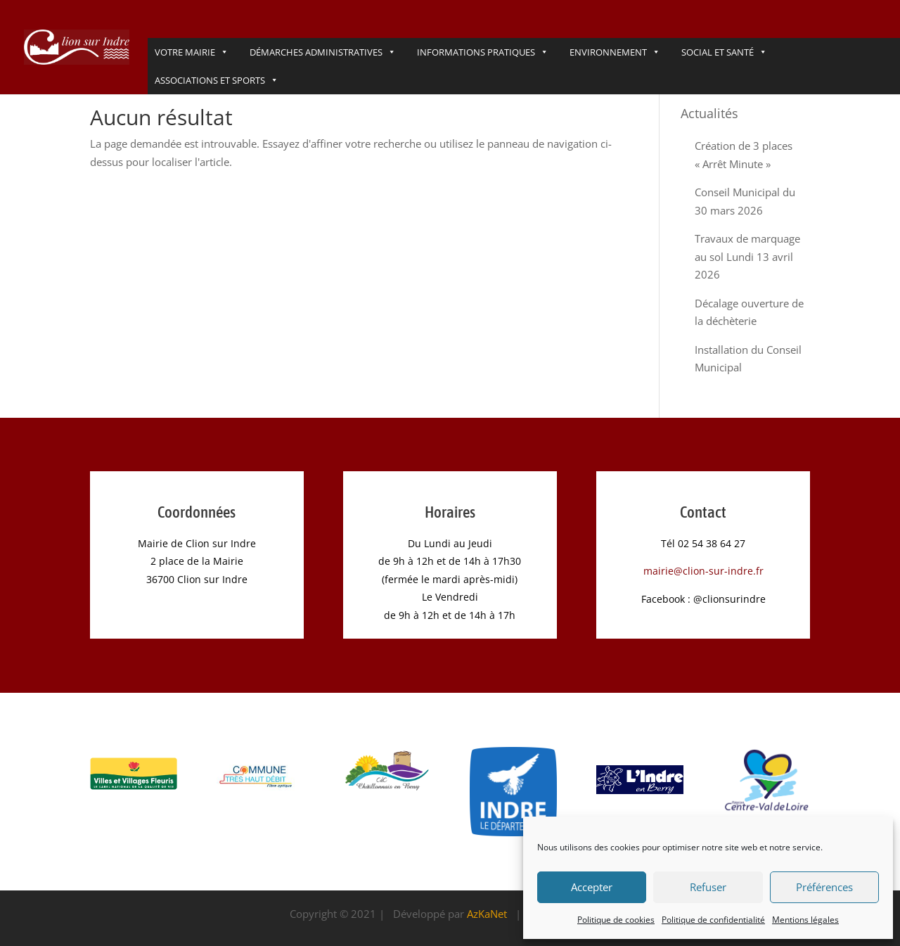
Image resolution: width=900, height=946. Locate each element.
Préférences (824, 887)
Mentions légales (805, 920)
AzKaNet (487, 914)
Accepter (591, 887)
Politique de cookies (616, 920)
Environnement (615, 52)
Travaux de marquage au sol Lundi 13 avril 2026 (747, 256)
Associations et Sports (216, 80)
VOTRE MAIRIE (192, 52)
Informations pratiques (482, 52)
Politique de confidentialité (713, 920)
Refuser (708, 887)
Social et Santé (724, 52)
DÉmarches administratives (323, 52)
